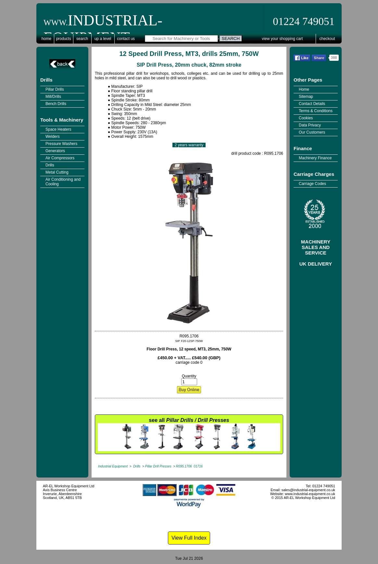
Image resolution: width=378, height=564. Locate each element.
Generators (55, 151)
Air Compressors (59, 158)
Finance (303, 148)
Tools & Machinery (61, 120)
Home (46, 38)
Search (82, 38)
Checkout (327, 38)
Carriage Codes (312, 183)
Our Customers (312, 132)
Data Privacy (310, 125)
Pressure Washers (61, 143)
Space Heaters (58, 129)
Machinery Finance (315, 158)
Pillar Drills (54, 89)
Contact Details (312, 103)
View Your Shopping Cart (282, 38)
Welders (52, 136)
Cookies (306, 118)
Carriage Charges (314, 174)
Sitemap (306, 96)
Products (63, 38)
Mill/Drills (53, 96)
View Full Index (189, 538)
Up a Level (102, 38)
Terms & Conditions (316, 111)
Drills (46, 80)
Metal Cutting (57, 172)
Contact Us (126, 38)
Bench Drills (55, 103)
